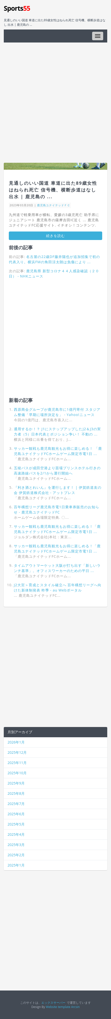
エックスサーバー (53, 1002)
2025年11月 (17, 762)
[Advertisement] (55, 103)
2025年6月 (16, 814)
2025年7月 (16, 803)
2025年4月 (16, 834)
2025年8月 (16, 793)
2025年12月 (17, 752)
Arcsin (75, 1007)
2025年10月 (17, 772)
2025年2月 (16, 854)
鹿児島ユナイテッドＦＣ (53, 205)
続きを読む (55, 235)
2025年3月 (16, 844)
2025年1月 (16, 865)
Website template (58, 1007)
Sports (17, 8)
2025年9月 (16, 783)
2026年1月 (16, 742)
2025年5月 (16, 824)
